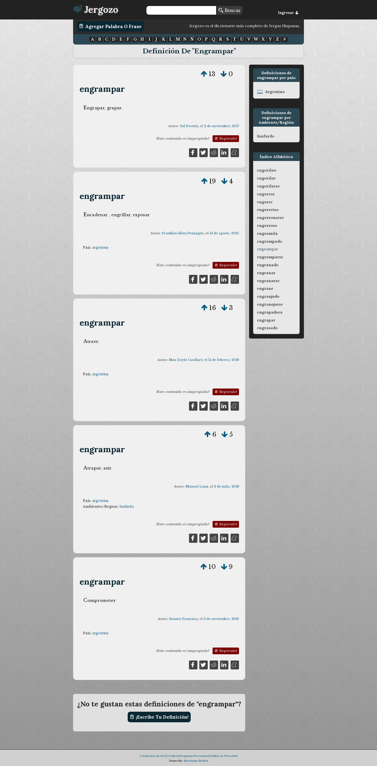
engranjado (268, 296)
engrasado (267, 328)
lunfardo (126, 506)
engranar (266, 273)
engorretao (268, 210)
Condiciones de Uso (152, 756)
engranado (267, 265)
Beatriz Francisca (183, 619)
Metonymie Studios (196, 760)
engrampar (102, 88)
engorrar (266, 194)
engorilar (266, 178)
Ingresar (288, 13)
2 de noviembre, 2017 (221, 126)
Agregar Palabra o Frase (110, 26)
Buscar (230, 10)
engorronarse (270, 218)
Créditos (172, 756)
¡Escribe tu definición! (159, 717)
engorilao (266, 170)
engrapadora (270, 312)
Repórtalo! (225, 138)
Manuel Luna (197, 486)
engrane (265, 288)
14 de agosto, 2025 (224, 233)
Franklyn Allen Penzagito (183, 233)
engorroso (267, 225)
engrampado (269, 241)
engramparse (270, 257)
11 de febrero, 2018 (223, 360)
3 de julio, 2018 (226, 486)
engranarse (268, 281)
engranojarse (270, 304)
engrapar (266, 320)
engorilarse (268, 186)
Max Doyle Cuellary (185, 360)
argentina (100, 247)
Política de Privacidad (224, 756)
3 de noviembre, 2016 (221, 619)
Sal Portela (189, 126)
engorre (265, 202)
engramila (267, 233)
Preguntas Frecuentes (194, 756)
